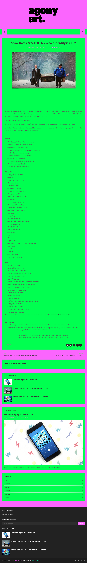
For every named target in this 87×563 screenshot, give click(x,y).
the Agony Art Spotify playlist (60, 315)
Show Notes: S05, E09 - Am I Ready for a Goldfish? (30, 397)
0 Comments (56, 47)
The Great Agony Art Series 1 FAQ (25, 380)
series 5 (9, 345)
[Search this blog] (39, 523)
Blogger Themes (35, 560)
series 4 (44, 494)
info (44, 480)
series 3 (44, 491)
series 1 (44, 484)
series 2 (44, 487)
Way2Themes (17, 560)
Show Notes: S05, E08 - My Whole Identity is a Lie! (30, 388)
